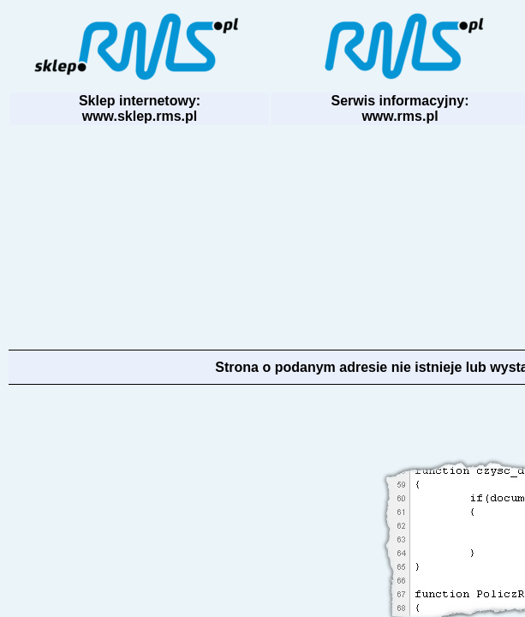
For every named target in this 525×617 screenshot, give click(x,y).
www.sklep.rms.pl (140, 116)
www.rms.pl (399, 116)
